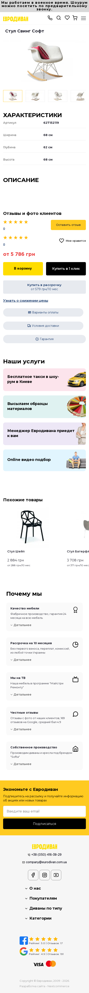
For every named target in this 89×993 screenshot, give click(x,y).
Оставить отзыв (68, 225)
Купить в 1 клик (66, 269)
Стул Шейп (16, 551)
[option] (44, 61)
